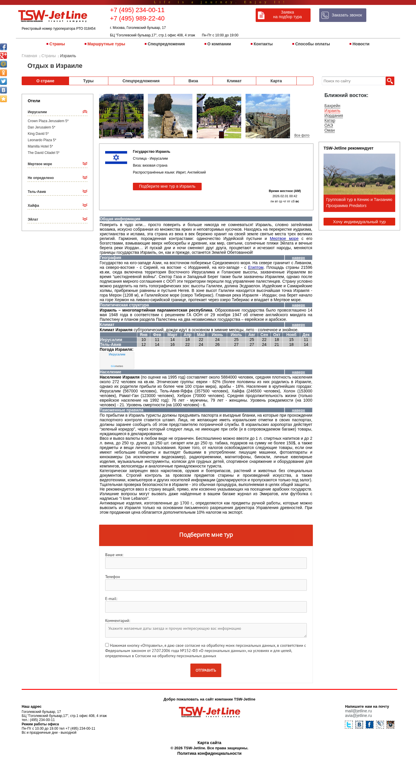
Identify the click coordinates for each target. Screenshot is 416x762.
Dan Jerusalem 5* (41, 127)
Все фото (301, 135)
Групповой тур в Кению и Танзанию (359, 199)
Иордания (333, 115)
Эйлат (33, 219)
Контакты (263, 44)
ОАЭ (328, 125)
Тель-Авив (37, 192)
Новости (360, 44)
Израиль (332, 110)
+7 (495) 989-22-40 (137, 18)
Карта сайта (209, 742)
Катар (329, 120)
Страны (57, 44)
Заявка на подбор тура (287, 14)
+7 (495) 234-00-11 (137, 10)
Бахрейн (332, 105)
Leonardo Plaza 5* (42, 140)
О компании (219, 44)
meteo (117, 366)
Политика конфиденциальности (209, 753)
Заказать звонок (347, 15)
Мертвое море (40, 164)
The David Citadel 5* (44, 153)
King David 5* (38, 134)
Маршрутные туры (106, 44)
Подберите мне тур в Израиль (167, 186)
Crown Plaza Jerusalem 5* (48, 121)
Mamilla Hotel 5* (40, 146)
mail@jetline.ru (358, 711)
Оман (329, 130)
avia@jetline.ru (358, 715)
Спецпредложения (166, 44)
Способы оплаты (312, 44)
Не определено (41, 178)
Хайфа (33, 206)
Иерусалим (37, 112)
